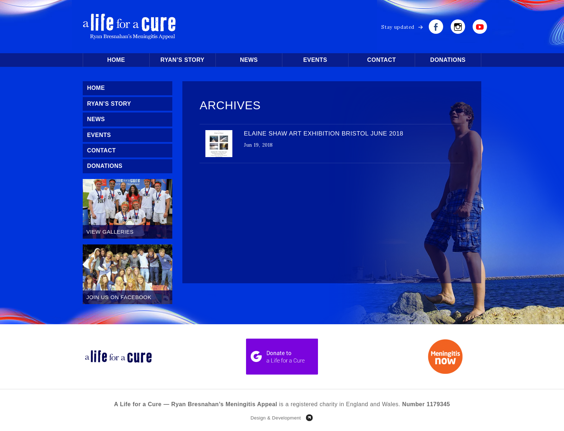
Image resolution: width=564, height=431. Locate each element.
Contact (381, 60)
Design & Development (275, 418)
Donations (447, 60)
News (249, 60)
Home (116, 60)
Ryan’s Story (182, 60)
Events (315, 60)
